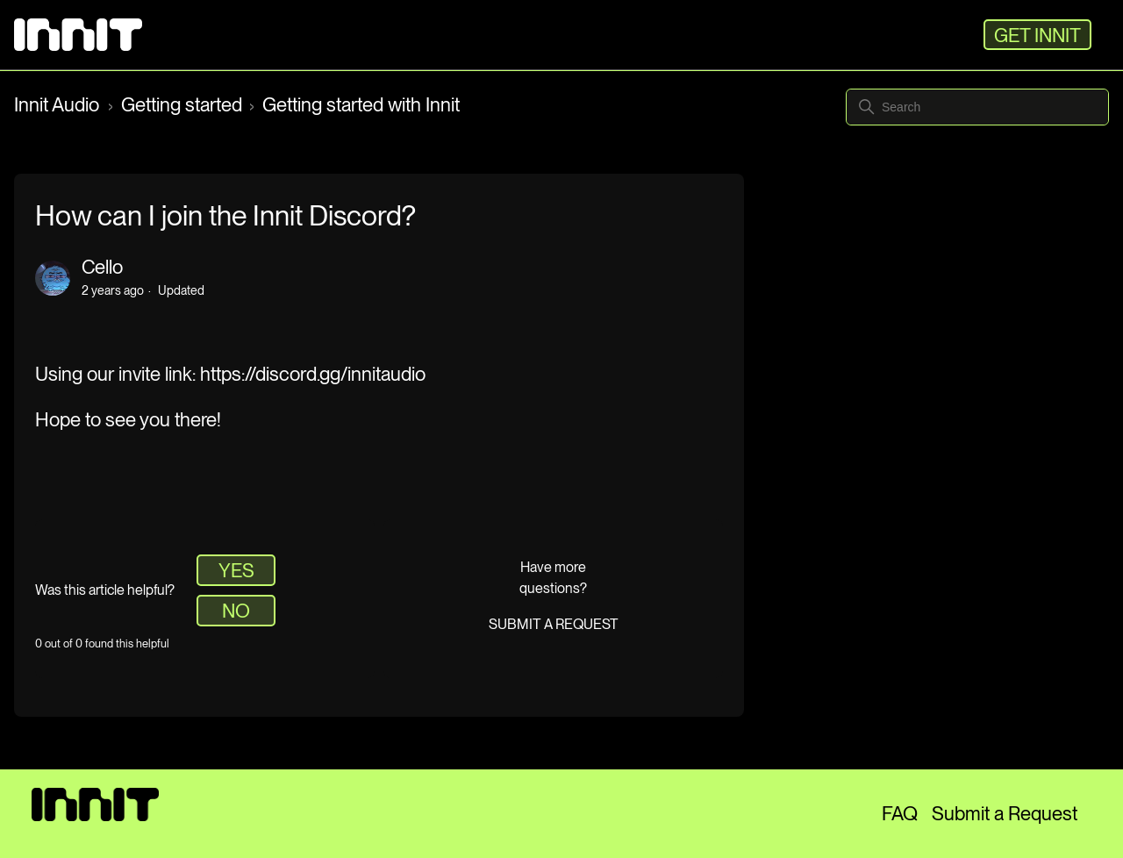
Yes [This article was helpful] (236, 570)
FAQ (900, 813)
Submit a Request (1004, 813)
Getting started (181, 104)
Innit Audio (59, 104)
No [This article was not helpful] (236, 610)
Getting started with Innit (361, 104)
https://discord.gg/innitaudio (313, 373)
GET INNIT (1037, 35)
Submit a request (554, 624)
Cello (102, 266)
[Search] (977, 107)
